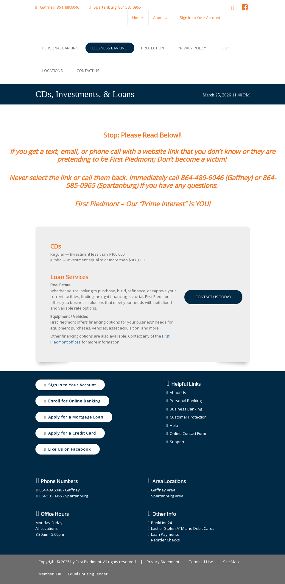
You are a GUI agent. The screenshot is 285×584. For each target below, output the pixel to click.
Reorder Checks (165, 540)
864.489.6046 (68, 7)
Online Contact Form (188, 433)
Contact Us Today (213, 296)
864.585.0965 (129, 7)
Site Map (231, 561)
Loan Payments (165, 534)
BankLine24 (161, 522)
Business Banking (186, 409)
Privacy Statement (163, 561)
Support (177, 441)
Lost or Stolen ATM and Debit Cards (182, 528)
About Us (161, 17)
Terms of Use (201, 561)
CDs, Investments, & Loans (84, 94)
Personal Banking (186, 400)
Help (174, 425)
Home (137, 17)
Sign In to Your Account (200, 17)
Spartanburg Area (167, 496)
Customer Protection (188, 417)
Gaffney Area (163, 490)
